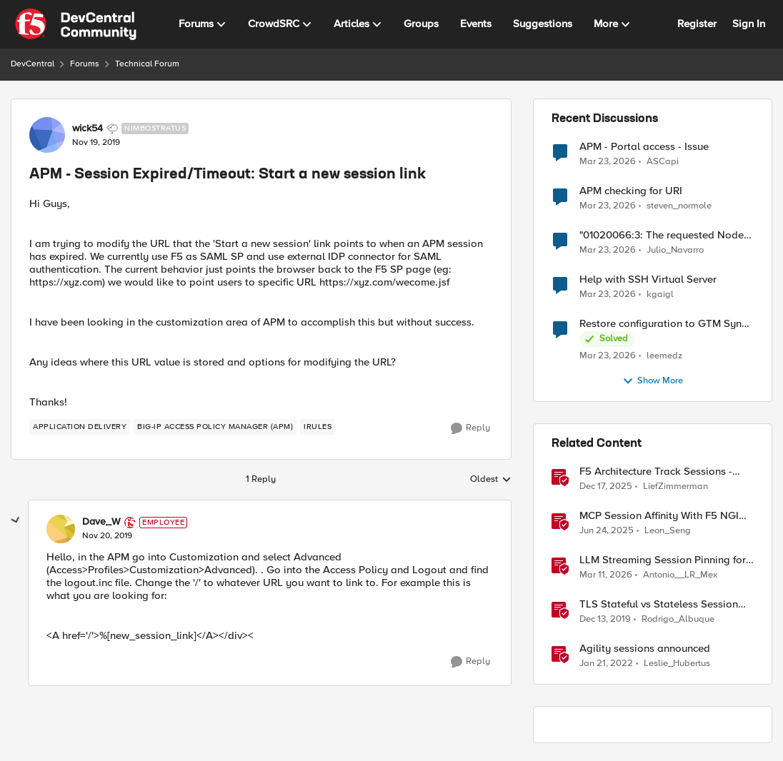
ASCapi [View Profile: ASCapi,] (663, 161)
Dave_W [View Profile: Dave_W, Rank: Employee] (101, 522)
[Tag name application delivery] (79, 427)
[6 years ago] (605, 619)
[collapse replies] (15, 520)
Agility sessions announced (644, 648)
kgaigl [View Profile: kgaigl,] (660, 294)
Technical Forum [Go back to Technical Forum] (147, 64)
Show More (652, 381)
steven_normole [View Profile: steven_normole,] (679, 206)
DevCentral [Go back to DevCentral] (32, 64)
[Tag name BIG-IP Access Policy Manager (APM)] (215, 427)
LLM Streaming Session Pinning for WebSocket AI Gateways (662, 560)
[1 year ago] (606, 531)
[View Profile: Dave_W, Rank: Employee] (60, 529)
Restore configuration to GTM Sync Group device (663, 324)
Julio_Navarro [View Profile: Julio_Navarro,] (675, 250)
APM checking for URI (630, 191)
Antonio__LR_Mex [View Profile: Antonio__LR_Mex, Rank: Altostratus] (680, 575)
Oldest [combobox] (491, 479)
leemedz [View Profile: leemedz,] (664, 356)
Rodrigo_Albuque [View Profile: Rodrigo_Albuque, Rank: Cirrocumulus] (678, 619)
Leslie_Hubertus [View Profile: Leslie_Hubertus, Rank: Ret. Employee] (677, 663)
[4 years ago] (606, 664)
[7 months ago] (605, 487)
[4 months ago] (605, 575)
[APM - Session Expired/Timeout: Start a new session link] (107, 536)
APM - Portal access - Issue (644, 147)
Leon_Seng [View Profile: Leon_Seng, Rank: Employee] (667, 530)
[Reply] (470, 428)
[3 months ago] (607, 161)
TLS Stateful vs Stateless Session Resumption (658, 604)
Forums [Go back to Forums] (84, 64)
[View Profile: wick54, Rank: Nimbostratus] (47, 135)
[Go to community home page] (76, 24)
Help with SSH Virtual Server (648, 279)
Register (697, 23)
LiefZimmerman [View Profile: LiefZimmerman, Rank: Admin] (675, 486)
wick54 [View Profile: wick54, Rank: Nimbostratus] (87, 128)
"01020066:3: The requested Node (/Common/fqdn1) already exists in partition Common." (661, 235)
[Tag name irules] (317, 427)
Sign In (748, 23)
